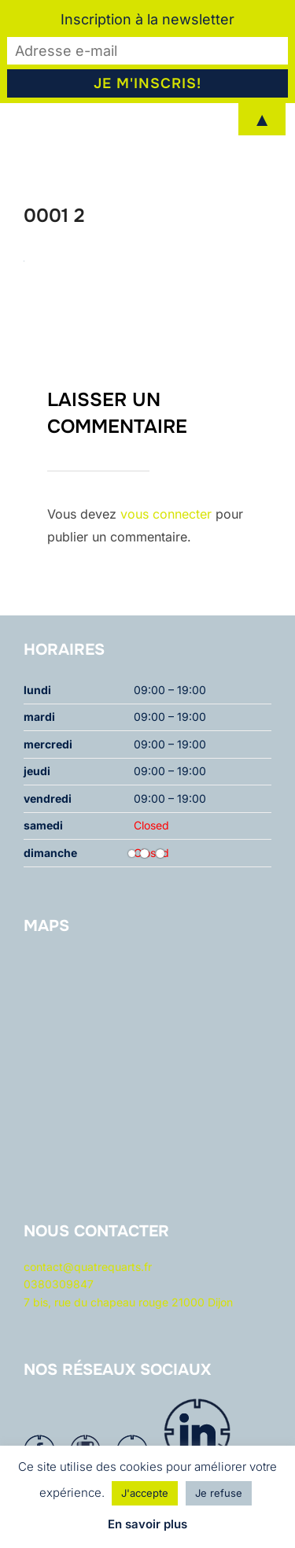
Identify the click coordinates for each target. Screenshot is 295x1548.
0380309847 (59, 1284)
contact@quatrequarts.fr (88, 1266)
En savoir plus (147, 1524)
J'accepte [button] (144, 1493)
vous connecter (166, 514)
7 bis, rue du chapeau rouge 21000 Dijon (128, 1302)
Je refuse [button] (218, 1493)
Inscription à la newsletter (147, 19)
